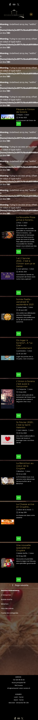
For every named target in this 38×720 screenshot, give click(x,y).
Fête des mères (7, 608)
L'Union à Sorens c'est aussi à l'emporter (25, 384)
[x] (18, 4)
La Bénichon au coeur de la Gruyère (24, 466)
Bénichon (21, 471)
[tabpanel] (19, 698)
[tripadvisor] (14, 4)
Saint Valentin (22, 430)
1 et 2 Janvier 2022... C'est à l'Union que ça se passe (25, 262)
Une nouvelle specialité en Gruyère (23, 548)
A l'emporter (22, 389)
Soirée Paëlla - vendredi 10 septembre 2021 (25, 302)
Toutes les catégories (9, 613)
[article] (19, 117)
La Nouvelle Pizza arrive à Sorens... (25, 218)
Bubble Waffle (22, 553)
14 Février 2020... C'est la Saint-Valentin (25, 425)
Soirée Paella (22, 307)
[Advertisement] (7, 661)
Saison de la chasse (24, 510)
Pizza (19, 223)
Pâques (20, 115)
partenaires (22, 351)
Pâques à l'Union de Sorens (25, 110)
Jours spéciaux (23, 269)
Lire (18, 124)
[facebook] (10, 4)
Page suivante (21, 585)
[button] (31, 5)
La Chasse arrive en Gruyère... (25, 505)
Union (27, 115)
